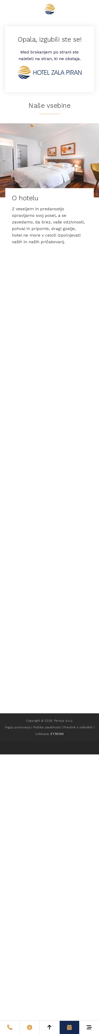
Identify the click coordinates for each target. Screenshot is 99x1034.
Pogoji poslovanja (17, 727)
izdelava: (49, 734)
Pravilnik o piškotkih (77, 727)
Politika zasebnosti (46, 727)
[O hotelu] (49, 187)
